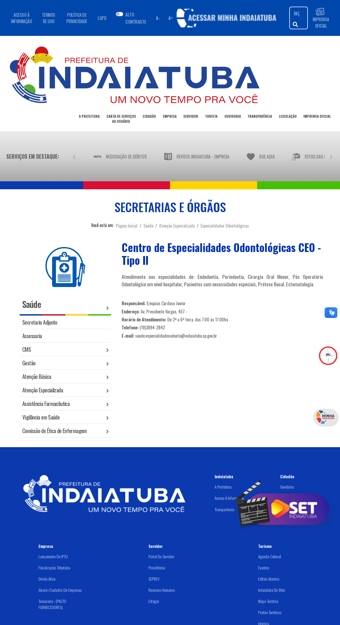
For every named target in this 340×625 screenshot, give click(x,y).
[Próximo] (331, 156)
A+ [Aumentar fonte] (170, 18)
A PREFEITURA (89, 117)
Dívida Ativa (47, 579)
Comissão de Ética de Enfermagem (54, 430)
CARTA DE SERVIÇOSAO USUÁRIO (121, 120)
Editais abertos (268, 579)
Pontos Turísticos (269, 612)
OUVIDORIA (232, 117)
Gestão (28, 363)
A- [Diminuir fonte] (158, 18)
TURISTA (211, 117)
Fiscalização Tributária (54, 568)
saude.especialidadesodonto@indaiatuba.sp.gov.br (176, 336)
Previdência (156, 568)
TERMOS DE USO (48, 18)
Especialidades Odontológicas (225, 226)
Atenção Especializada (177, 226)
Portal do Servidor (161, 556)
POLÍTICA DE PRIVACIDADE (76, 18)
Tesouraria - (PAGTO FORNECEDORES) (52, 604)
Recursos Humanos (161, 590)
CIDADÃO (149, 117)
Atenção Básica (36, 376)
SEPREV (153, 579)
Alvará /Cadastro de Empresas (60, 590)
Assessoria (32, 336)
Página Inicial (127, 226)
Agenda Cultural (269, 556)
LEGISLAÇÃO (288, 117)
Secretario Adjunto (39, 322)
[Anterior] (74, 156)
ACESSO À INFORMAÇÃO (21, 18)
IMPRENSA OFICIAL (321, 18)
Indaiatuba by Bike (271, 590)
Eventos (263, 568)
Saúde (148, 226)
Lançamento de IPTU (53, 556)
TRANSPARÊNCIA (260, 117)
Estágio (153, 601)
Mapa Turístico (268, 601)
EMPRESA (170, 117)
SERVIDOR (190, 117)
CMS (26, 349)
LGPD (102, 18)
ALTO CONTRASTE (135, 18)
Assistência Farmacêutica (46, 403)
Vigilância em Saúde (41, 417)
